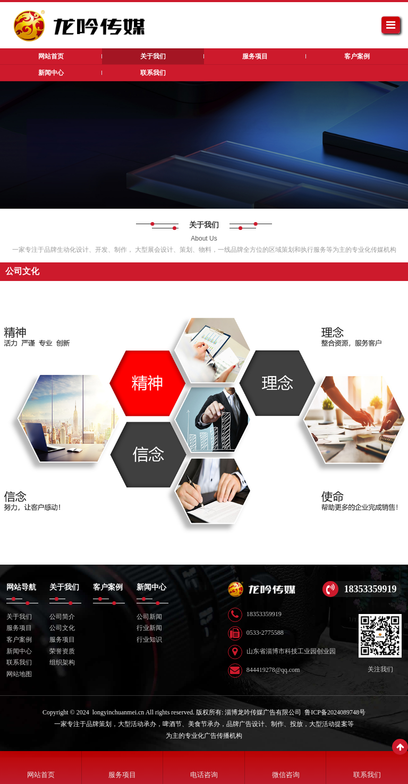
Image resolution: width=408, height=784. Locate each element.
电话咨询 (204, 775)
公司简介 (62, 616)
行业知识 (149, 639)
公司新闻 (149, 616)
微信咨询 (286, 775)
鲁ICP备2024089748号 (335, 712)
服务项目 (19, 628)
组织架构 (62, 662)
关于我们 (19, 616)
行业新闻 (149, 628)
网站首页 (41, 775)
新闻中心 (19, 651)
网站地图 (19, 674)
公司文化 (62, 628)
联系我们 (19, 662)
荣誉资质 (62, 651)
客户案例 (19, 639)
